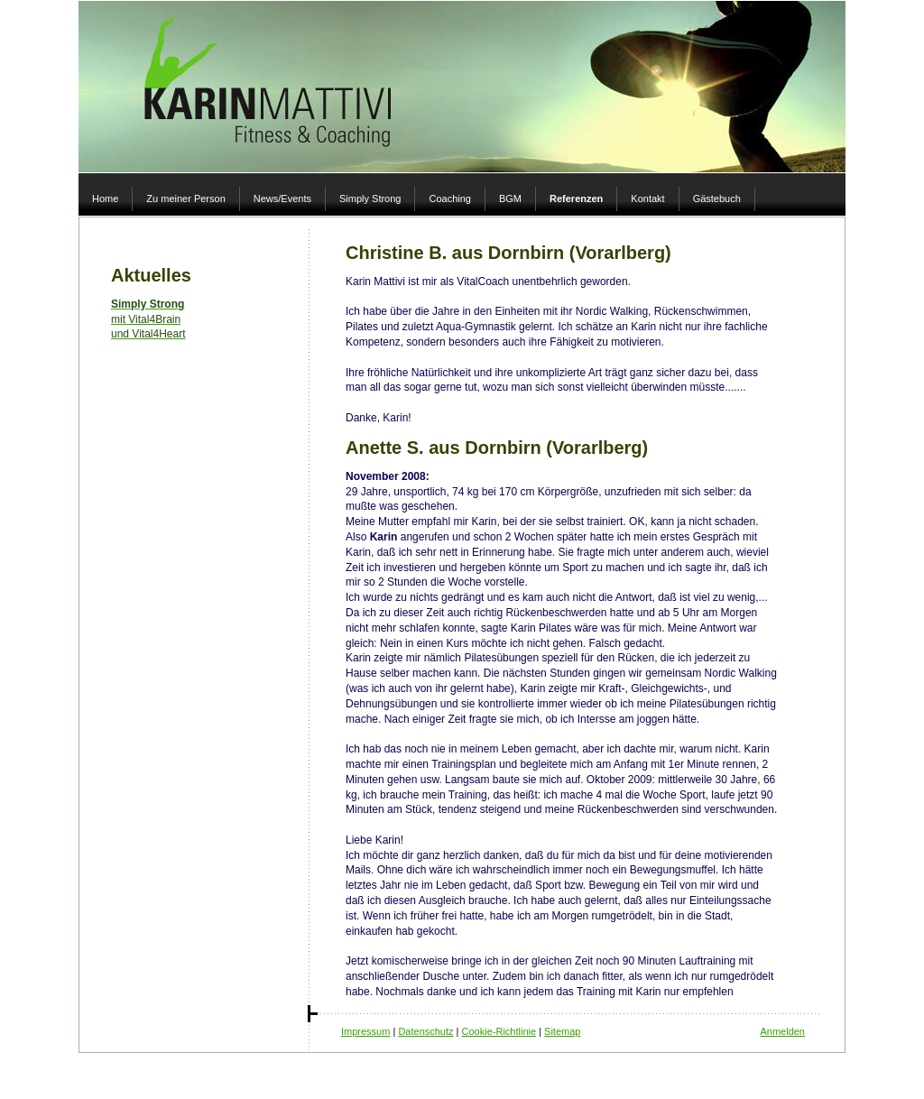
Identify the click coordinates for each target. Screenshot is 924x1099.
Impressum (365, 1031)
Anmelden (782, 1031)
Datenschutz (425, 1031)
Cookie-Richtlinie (499, 1031)
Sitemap (562, 1031)
